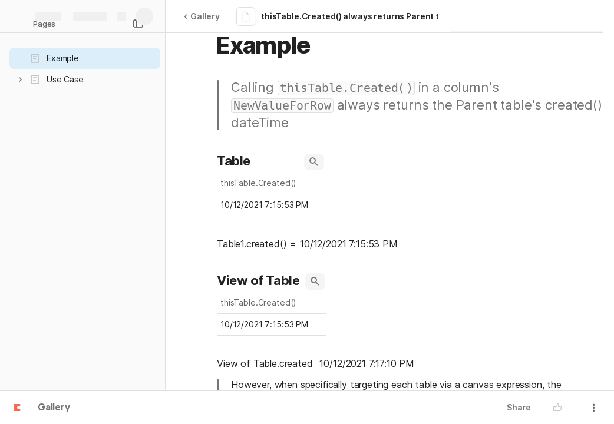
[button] (21, 79)
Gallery (201, 16)
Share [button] (519, 407)
